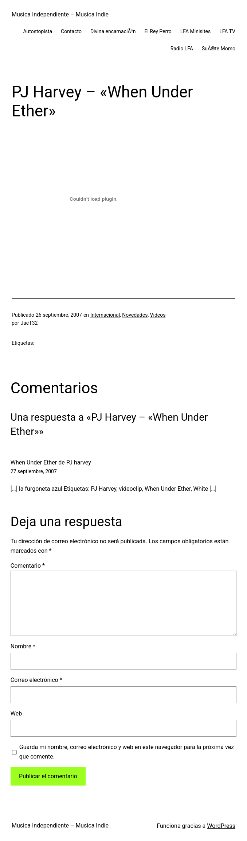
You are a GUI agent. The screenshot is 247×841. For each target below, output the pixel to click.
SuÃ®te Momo (218, 48)
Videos (158, 315)
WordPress (221, 825)
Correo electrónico (36, 679)
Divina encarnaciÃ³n (113, 31)
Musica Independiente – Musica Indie (60, 14)
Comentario (28, 565)
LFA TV (227, 31)
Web (16, 713)
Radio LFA (181, 48)
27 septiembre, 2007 (34, 471)
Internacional (105, 315)
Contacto (71, 31)
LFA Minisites (195, 31)
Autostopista (37, 31)
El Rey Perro (157, 31)
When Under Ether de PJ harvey (51, 462)
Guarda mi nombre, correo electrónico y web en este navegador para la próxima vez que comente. (126, 752)
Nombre (23, 646)
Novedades (135, 315)
